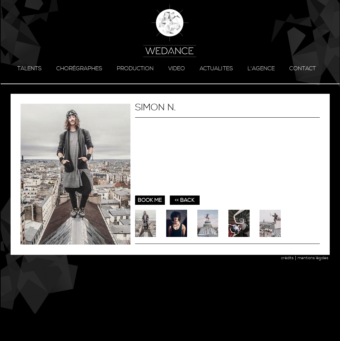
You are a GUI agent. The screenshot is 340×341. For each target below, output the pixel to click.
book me (150, 200)
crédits (287, 258)
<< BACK (184, 200)
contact (302, 68)
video (176, 68)
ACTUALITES (216, 68)
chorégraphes (79, 68)
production (135, 68)
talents (29, 68)
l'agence (261, 68)
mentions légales (313, 258)
